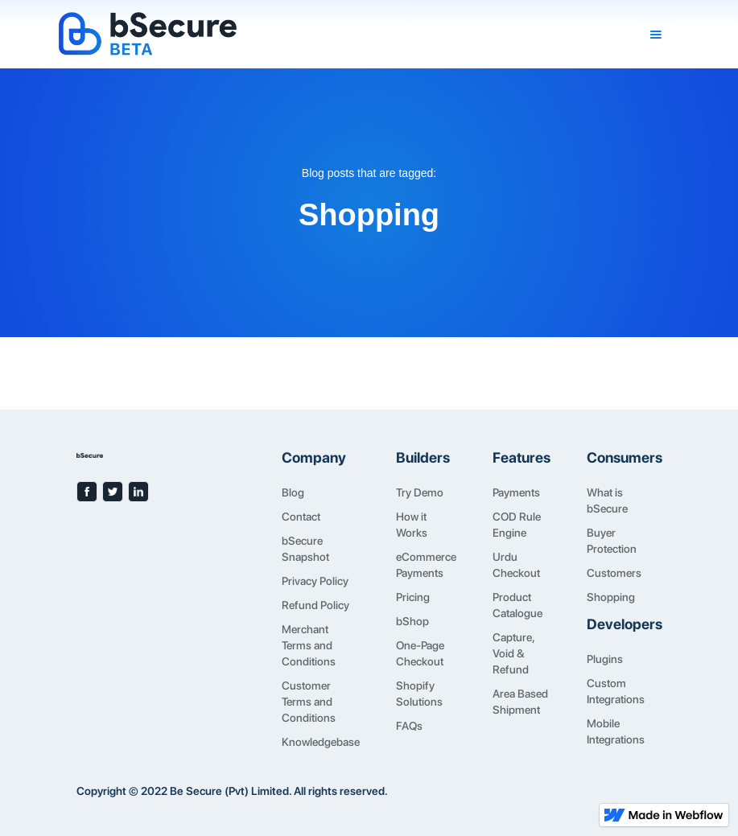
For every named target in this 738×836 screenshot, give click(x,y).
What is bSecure (607, 500)
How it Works (411, 524)
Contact (301, 516)
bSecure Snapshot (305, 548)
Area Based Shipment (520, 701)
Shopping (611, 597)
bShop (412, 621)
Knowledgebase (321, 741)
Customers (614, 572)
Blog (293, 492)
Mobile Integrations (616, 731)
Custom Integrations (616, 691)
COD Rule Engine (517, 524)
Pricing (413, 597)
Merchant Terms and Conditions (309, 645)
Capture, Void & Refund (513, 653)
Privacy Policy (315, 580)
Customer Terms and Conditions (309, 701)
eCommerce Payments (426, 564)
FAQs (409, 725)
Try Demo (419, 492)
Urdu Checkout (516, 564)
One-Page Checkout (420, 653)
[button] (656, 34)
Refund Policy (315, 605)
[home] (345, 34)
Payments (516, 492)
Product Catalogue (517, 605)
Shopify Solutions (419, 693)
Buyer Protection (612, 540)
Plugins (605, 659)
